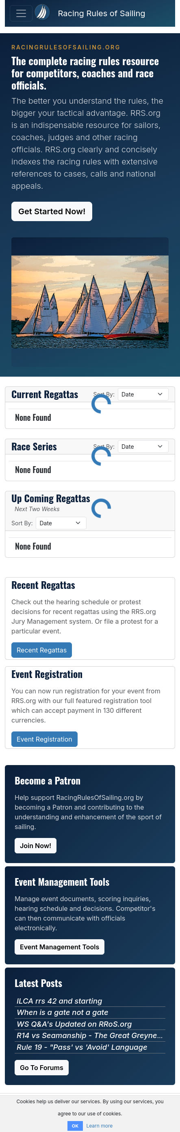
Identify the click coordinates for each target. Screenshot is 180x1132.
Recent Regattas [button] (42, 650)
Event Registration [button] (44, 739)
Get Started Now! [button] (51, 211)
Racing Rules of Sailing (101, 13)
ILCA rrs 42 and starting (59, 1000)
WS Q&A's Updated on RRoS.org (74, 1023)
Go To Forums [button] (41, 1068)
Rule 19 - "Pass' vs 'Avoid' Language (82, 1046)
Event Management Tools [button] (59, 947)
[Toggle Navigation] (21, 13)
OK (75, 1126)
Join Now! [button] (35, 846)
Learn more (99, 1126)
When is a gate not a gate (62, 1012)
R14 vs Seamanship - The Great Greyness (91, 1035)
